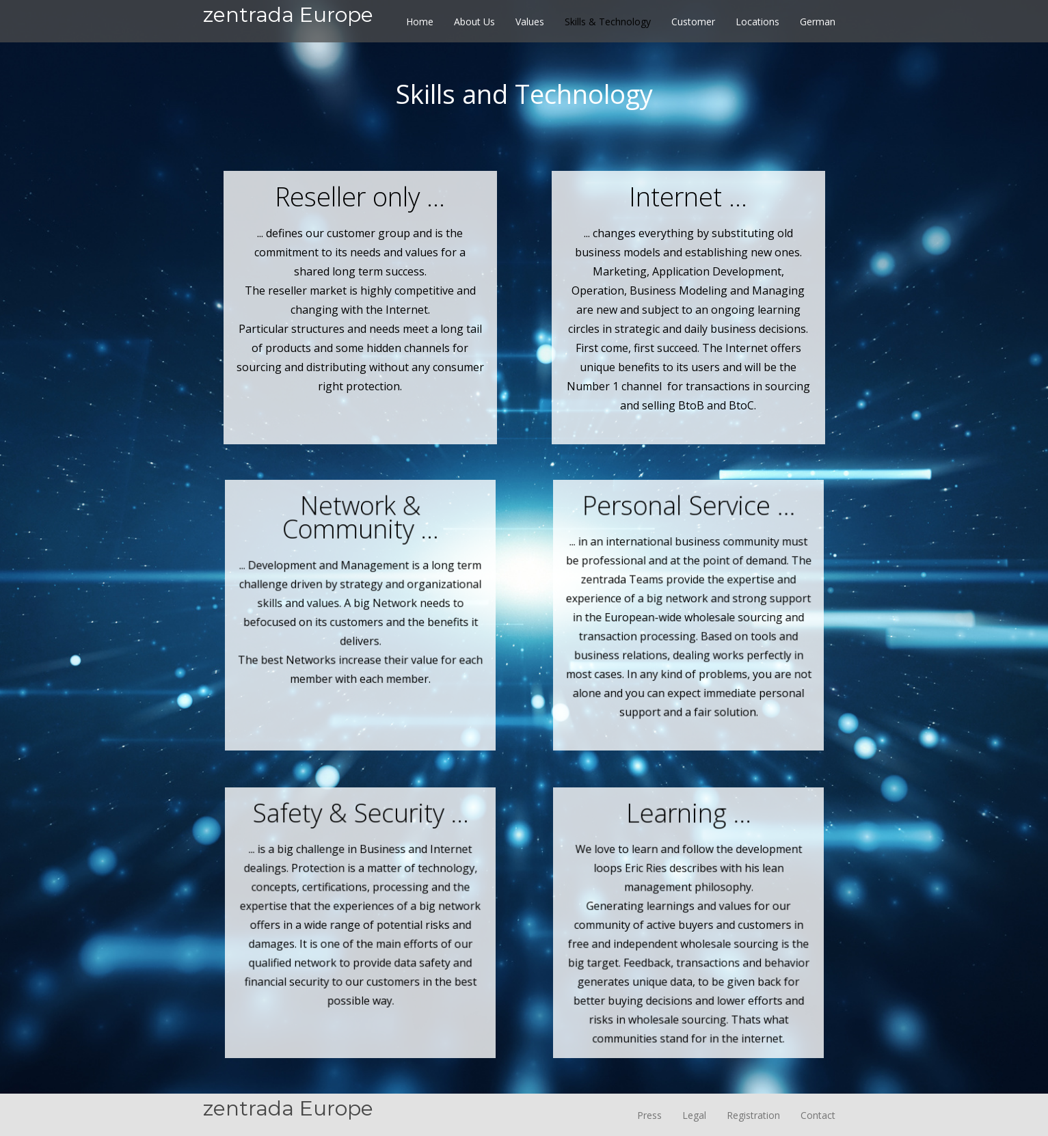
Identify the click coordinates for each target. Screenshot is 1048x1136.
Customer (693, 21)
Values (529, 21)
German (817, 21)
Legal (694, 1115)
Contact (818, 1115)
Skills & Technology (608, 21)
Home (419, 21)
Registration (753, 1115)
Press (649, 1115)
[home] (288, 4)
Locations (757, 21)
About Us (474, 21)
